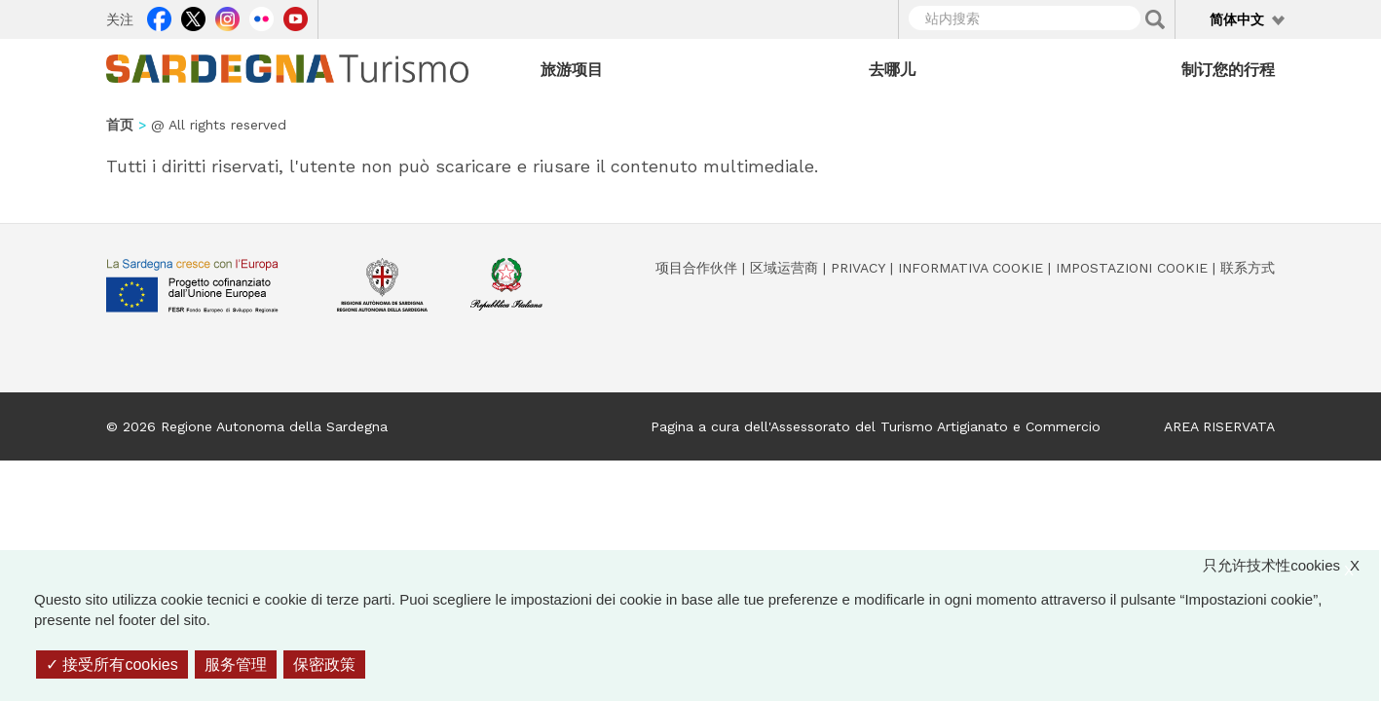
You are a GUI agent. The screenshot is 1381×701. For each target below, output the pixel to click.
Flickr (261, 16)
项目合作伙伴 (696, 268)
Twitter (193, 16)
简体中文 (1237, 19)
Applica (1155, 19)
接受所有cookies (112, 664)
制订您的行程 (1228, 69)
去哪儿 (892, 69)
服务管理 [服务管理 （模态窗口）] (236, 664)
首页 (119, 124)
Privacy (858, 268)
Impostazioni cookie (1132, 268)
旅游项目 (572, 69)
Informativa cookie (970, 268)
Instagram (227, 16)
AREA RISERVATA (1219, 426)
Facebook (159, 16)
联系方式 (1247, 268)
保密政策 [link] (324, 664)
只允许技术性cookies (1291, 565)
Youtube (295, 16)
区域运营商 (784, 268)
